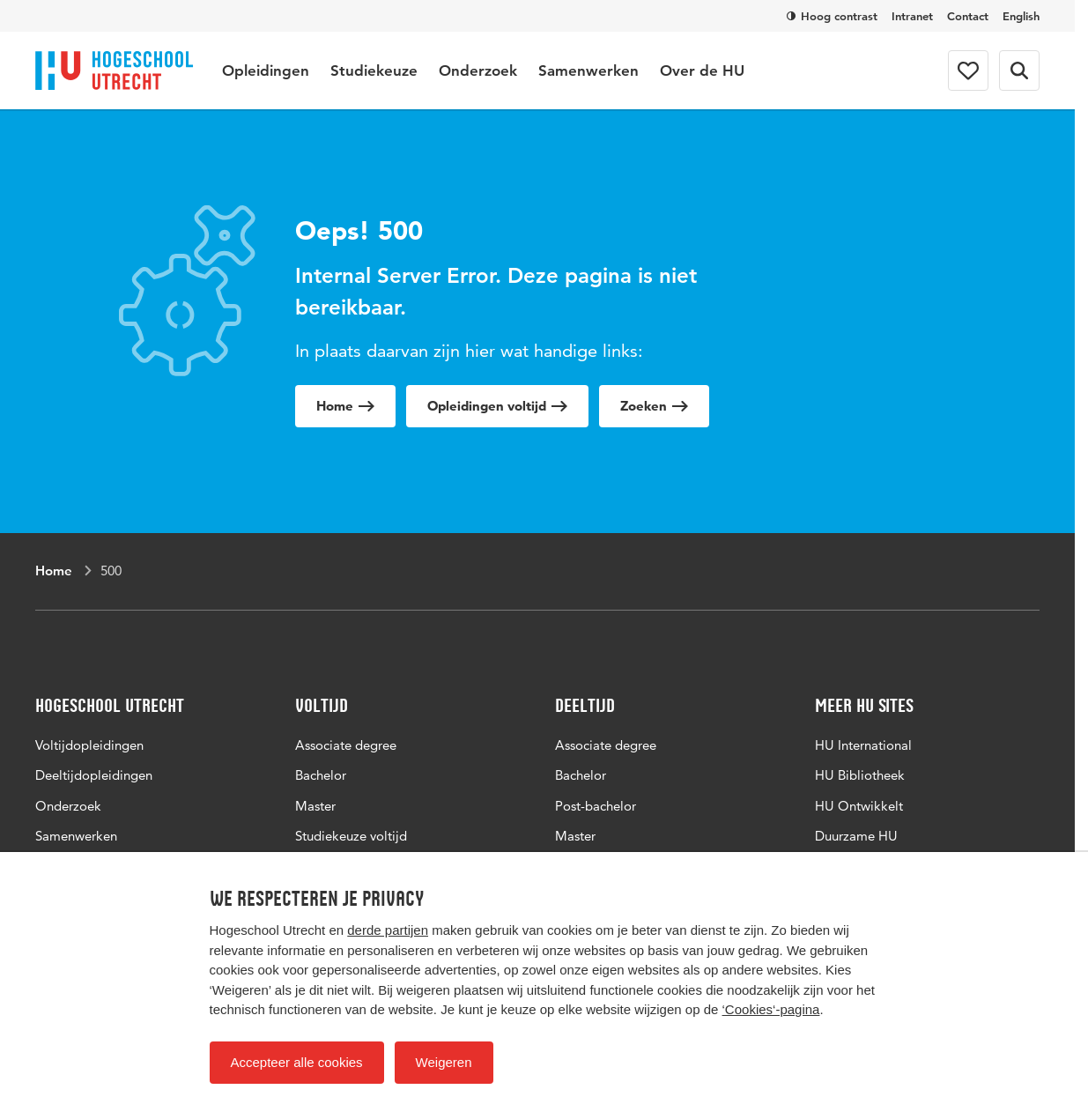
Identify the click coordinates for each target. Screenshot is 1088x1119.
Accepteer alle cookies (297, 1062)
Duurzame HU (856, 835)
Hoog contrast (832, 16)
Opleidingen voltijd (497, 405)
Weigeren (444, 1062)
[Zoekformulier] (1019, 70)
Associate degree (345, 745)
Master (315, 805)
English (1021, 16)
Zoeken (654, 405)
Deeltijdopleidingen (93, 775)
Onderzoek (478, 70)
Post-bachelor (595, 805)
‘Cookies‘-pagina (771, 1009)
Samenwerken (588, 70)
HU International (863, 745)
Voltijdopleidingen (89, 745)
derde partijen (387, 930)
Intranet (912, 16)
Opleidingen (265, 70)
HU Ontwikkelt (859, 805)
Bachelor (320, 775)
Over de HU (702, 70)
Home (345, 405)
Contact (967, 16)
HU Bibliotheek (860, 775)
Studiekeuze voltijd (351, 835)
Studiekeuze (374, 70)
